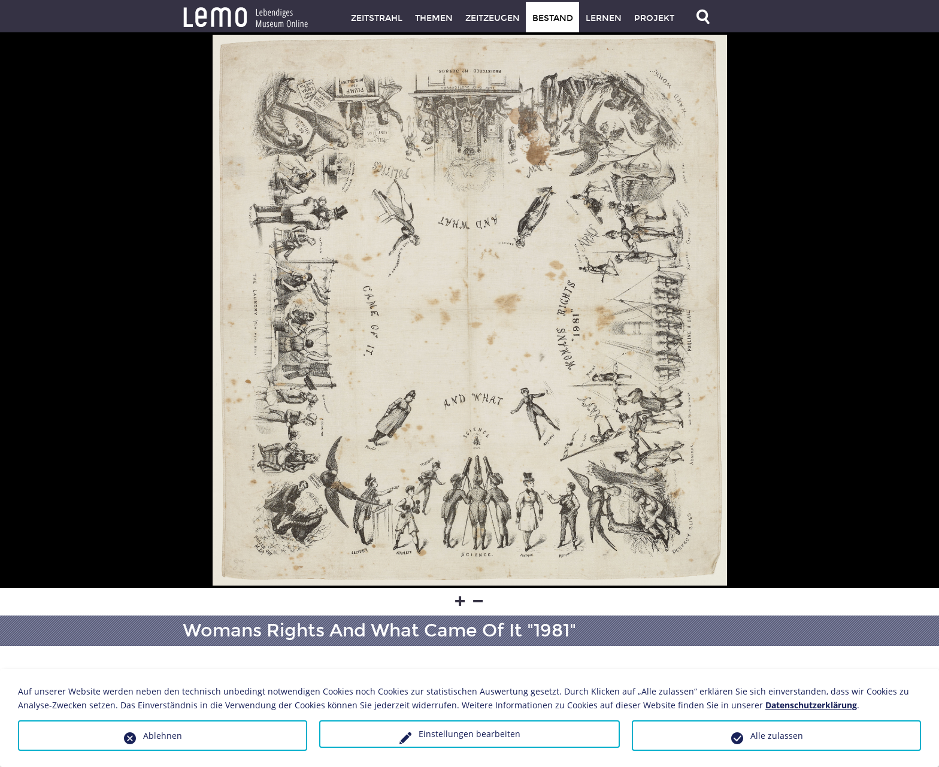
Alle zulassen (776, 735)
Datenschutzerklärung (811, 705)
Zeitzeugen (492, 18)
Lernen (604, 18)
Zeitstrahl (376, 18)
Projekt (654, 18)
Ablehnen (162, 735)
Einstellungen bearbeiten (469, 733)
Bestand (552, 18)
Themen (434, 18)
